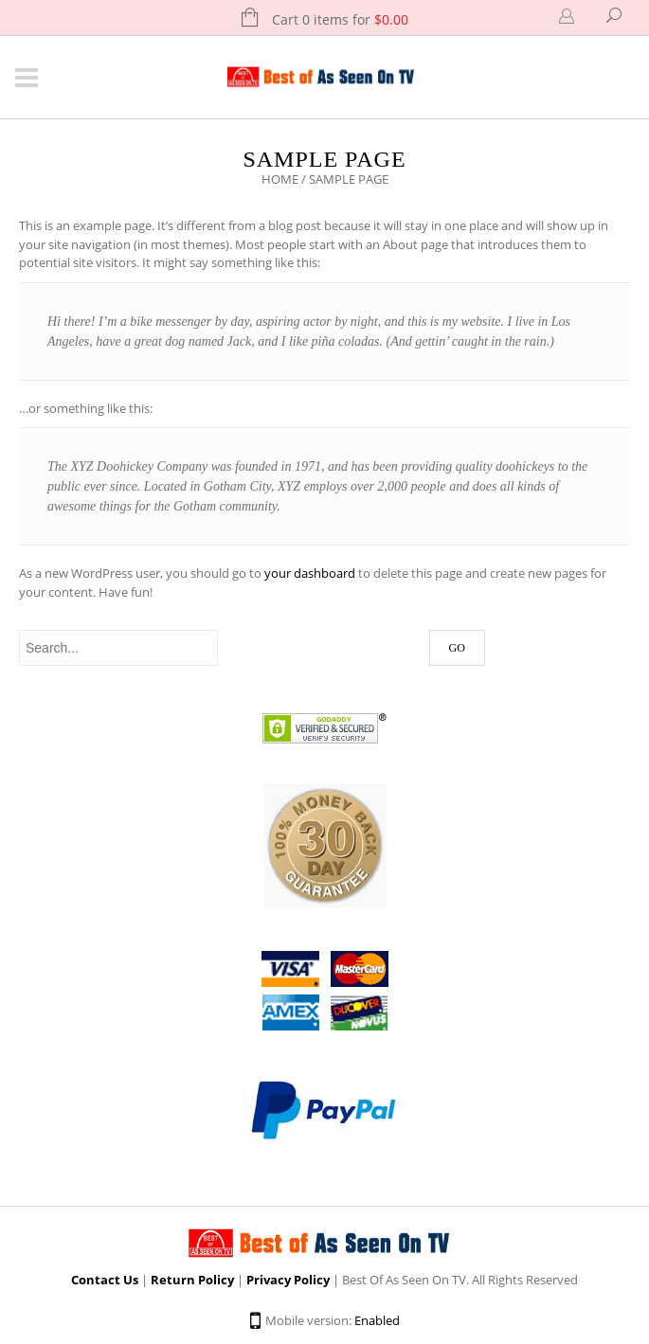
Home (279, 179)
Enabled (377, 1320)
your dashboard (309, 573)
